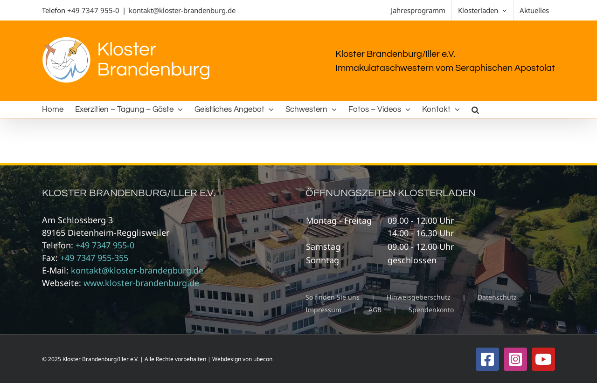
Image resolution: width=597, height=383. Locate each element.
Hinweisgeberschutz (419, 297)
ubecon (262, 359)
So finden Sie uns (332, 297)
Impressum (323, 309)
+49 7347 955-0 (93, 10)
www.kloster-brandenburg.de (141, 282)
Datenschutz (497, 297)
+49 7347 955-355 (94, 257)
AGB (375, 309)
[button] (475, 109)
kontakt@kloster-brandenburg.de (182, 10)
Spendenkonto (431, 309)
